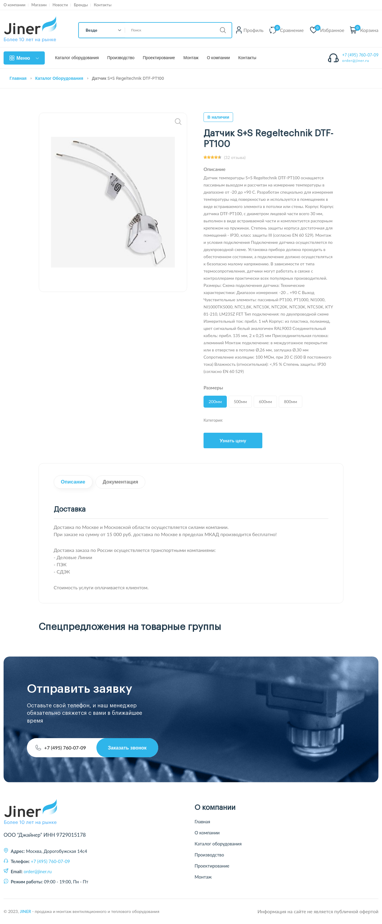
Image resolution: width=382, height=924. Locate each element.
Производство (120, 57)
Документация (122, 482)
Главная (18, 78)
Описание (73, 482)
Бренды (81, 5)
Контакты (102, 5)
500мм (240, 401)
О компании (14, 5)
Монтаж (190, 57)
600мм (265, 401)
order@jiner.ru (355, 60)
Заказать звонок (126, 748)
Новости (60, 5)
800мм (290, 401)
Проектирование (159, 57)
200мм (215, 401)
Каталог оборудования (77, 57)
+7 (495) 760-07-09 (360, 55)
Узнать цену (233, 440)
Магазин (39, 5)
